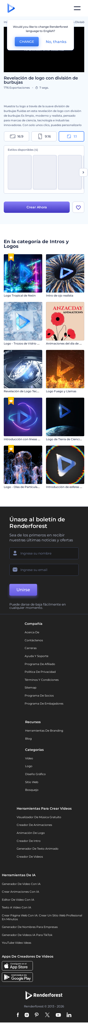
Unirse (23, 589)
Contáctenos (34, 640)
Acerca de (32, 632)
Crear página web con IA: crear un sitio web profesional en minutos (42, 917)
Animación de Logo (31, 833)
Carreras (31, 648)
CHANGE (26, 42)
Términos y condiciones (42, 679)
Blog (28, 738)
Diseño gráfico (35, 774)
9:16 (44, 136)
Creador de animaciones (34, 825)
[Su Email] (44, 570)
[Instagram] (27, 1015)
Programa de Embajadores (44, 703)
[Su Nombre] (44, 553)
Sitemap (30, 687)
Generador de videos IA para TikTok (27, 935)
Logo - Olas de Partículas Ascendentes (31, 487)
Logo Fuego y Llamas (61, 391)
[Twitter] (47, 1015)
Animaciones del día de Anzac (67, 343)
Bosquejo (31, 790)
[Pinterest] (36, 1015)
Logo (28, 766)
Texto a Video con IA (16, 907)
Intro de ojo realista (59, 295)
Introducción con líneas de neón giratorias (33, 439)
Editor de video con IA (18, 899)
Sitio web (31, 782)
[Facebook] (18, 1015)
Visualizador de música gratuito (39, 817)
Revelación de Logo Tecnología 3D (28, 391)
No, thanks (56, 42)
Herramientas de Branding (44, 730)
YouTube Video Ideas (16, 942)
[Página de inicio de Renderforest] (11, 8)
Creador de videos (30, 856)
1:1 (71, 136)
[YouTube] (58, 1015)
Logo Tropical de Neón (20, 295)
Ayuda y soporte (36, 656)
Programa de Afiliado (40, 664)
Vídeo (29, 758)
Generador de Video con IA (21, 884)
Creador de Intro (29, 841)
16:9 (16, 136)
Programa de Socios (39, 695)
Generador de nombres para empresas (30, 927)
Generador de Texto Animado (37, 848)
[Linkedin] (69, 1015)
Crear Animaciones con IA (20, 891)
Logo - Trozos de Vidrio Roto (24, 343)
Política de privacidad (40, 671)
